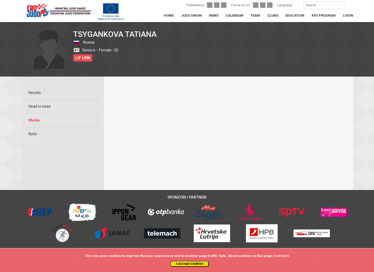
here (285, 256)
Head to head (39, 106)
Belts (33, 134)
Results (35, 93)
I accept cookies (189, 264)
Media (34, 120)
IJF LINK (82, 58)
